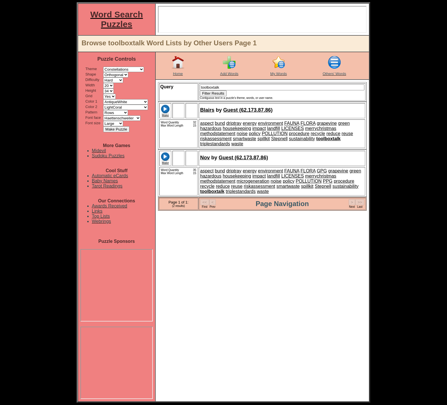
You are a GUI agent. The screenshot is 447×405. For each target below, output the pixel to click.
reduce (333, 133)
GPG (322, 170)
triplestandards (215, 143)
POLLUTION (275, 133)
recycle (318, 133)
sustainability (302, 138)
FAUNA (291, 123)
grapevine (327, 123)
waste (237, 143)
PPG (327, 181)
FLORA (307, 123)
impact (259, 128)
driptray (233, 123)
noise (242, 133)
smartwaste (244, 138)
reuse (347, 133)
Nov (205, 157)
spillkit (263, 138)
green (344, 123)
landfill (273, 128)
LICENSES (292, 128)
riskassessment (215, 138)
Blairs (207, 110)
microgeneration (253, 181)
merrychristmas (320, 128)
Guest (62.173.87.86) (248, 110)
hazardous (211, 128)
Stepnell (279, 138)
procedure (299, 133)
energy (250, 123)
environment (270, 123)
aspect (207, 123)
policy (255, 133)
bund (220, 123)
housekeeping (237, 128)
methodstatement (217, 133)
